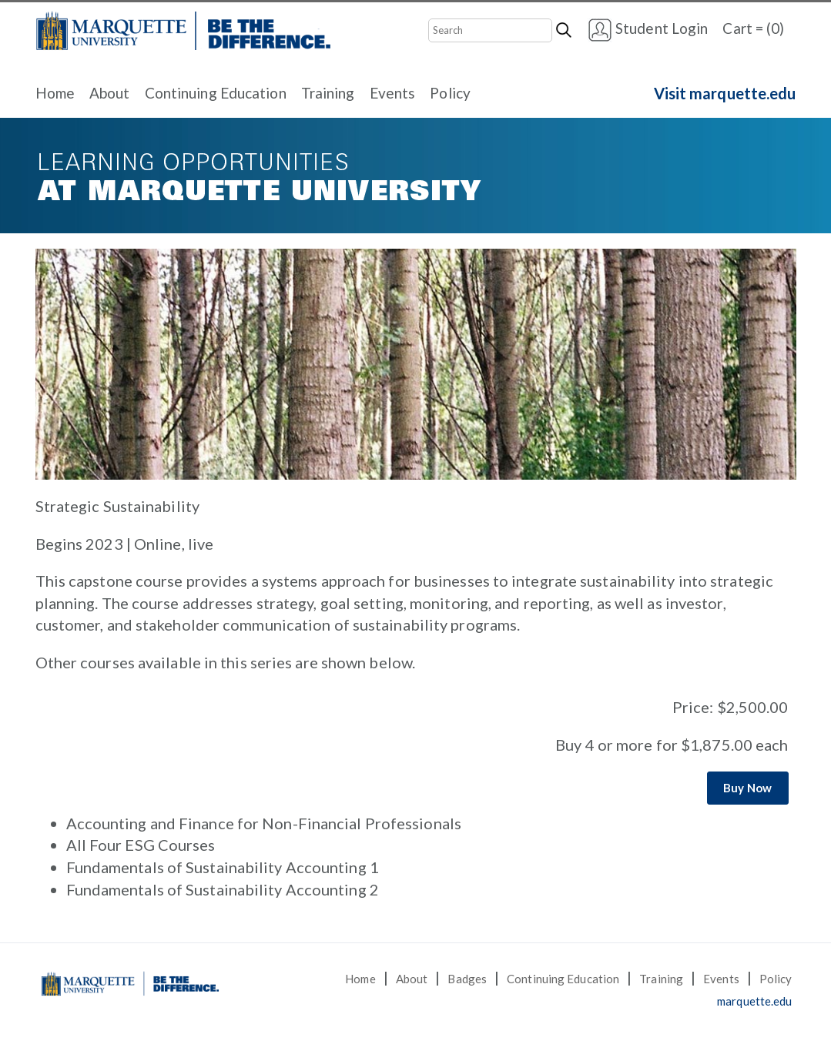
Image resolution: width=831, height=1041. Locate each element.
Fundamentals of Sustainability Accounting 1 (222, 867)
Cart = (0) (753, 28)
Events (393, 93)
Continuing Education (215, 93)
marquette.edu (754, 1001)
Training (328, 93)
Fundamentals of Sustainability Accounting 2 (222, 889)
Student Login (648, 30)
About (109, 93)
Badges (467, 979)
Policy (450, 93)
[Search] (490, 30)
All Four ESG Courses (141, 844)
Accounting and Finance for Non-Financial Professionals (263, 823)
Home (55, 93)
